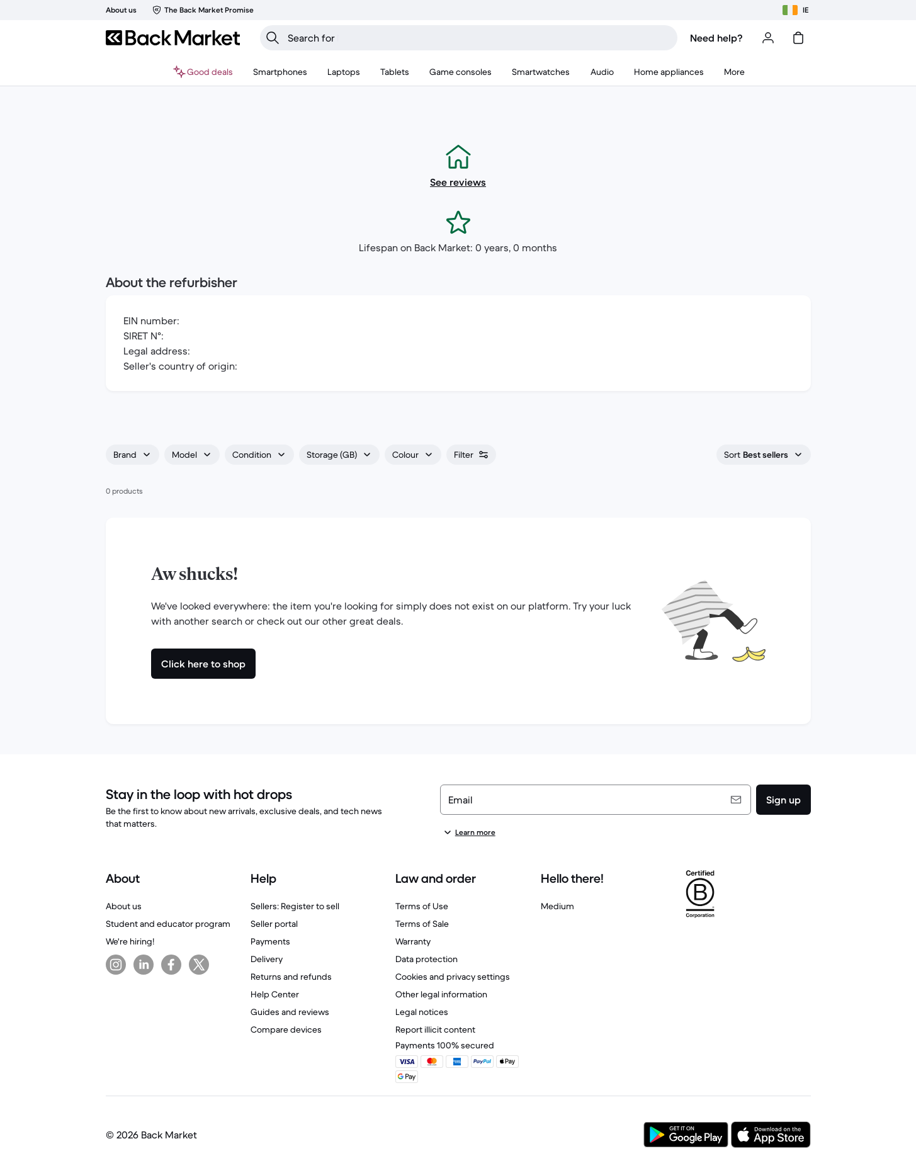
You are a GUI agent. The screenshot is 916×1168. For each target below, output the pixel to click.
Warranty (413, 941)
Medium (557, 906)
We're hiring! (130, 941)
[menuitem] (280, 72)
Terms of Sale (422, 923)
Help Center (275, 994)
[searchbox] (478, 37)
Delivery (267, 959)
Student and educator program (168, 923)
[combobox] (132, 455)
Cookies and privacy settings (452, 976)
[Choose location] (795, 10)
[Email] (595, 800)
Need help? (716, 37)
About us (124, 906)
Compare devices (286, 1029)
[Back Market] (173, 37)
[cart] (798, 37)
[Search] (273, 38)
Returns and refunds (291, 976)
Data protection (426, 959)
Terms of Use (421, 906)
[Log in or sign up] (768, 37)
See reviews (458, 182)
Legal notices (421, 1012)
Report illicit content (435, 1029)
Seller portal (274, 923)
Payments (270, 941)
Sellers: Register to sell (295, 906)
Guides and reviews (290, 1012)
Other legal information (441, 994)
